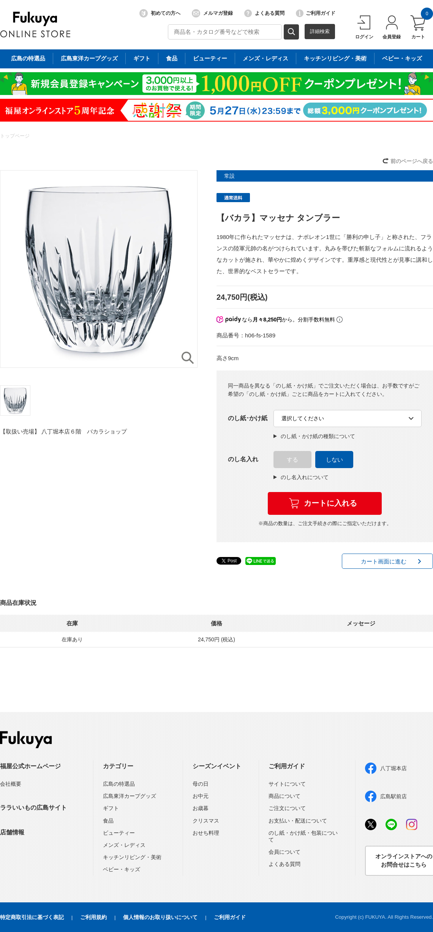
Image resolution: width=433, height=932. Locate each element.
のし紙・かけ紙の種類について (314, 436)
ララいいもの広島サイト (33, 807)
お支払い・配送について (298, 821)
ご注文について (287, 808)
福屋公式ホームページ (30, 766)
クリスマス (206, 821)
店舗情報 (12, 832)
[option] (99, 269)
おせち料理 (206, 833)
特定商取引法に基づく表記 (32, 917)
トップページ (15, 136)
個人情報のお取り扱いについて (160, 917)
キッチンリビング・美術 (132, 857)
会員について (284, 852)
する (292, 459)
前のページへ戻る (411, 161)
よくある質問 (264, 13)
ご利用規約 (93, 917)
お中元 (201, 796)
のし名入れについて (301, 477)
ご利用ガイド (315, 13)
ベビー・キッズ (121, 869)
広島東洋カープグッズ (129, 796)
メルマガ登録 (212, 13)
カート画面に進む (383, 561)
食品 (108, 821)
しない (334, 459)
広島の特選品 (119, 784)
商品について (284, 796)
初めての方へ (159, 13)
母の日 (201, 784)
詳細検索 (320, 31)
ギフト (111, 808)
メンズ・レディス (124, 845)
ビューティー (119, 833)
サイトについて (287, 784)
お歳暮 (201, 808)
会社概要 (10, 784)
